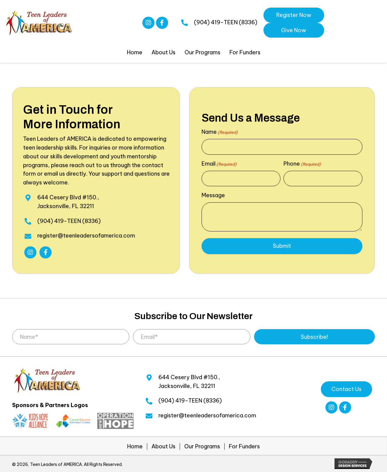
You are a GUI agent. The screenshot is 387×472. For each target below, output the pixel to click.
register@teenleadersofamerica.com (86, 235)
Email (219, 163)
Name (220, 132)
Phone (302, 163)
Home (135, 446)
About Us (163, 446)
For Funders (244, 446)
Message (213, 195)
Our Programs (202, 446)
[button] (148, 23)
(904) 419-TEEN (216, 22)
